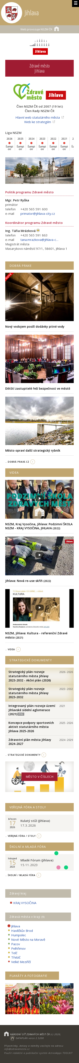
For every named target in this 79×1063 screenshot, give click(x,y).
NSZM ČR (39, 28)
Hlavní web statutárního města (37, 117)
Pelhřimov (16, 948)
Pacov (13, 944)
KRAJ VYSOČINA (22, 903)
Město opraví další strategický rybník (32, 450)
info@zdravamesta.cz (17, 1048)
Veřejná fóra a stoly (27, 807)
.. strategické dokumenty (22, 754)
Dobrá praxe (20, 266)
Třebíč (13, 957)
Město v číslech (40, 777)
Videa (14, 472)
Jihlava (13, 926)
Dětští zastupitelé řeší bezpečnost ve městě (37, 388)
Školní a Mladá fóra (27, 847)
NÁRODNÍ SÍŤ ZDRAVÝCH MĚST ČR (30, 1034)
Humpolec (16, 935)
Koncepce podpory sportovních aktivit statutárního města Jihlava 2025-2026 (31, 727)
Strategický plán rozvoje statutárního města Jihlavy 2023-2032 (28, 693)
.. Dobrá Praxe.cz (17, 461)
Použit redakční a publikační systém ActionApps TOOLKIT (38, 1053)
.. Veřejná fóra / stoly (20, 835)
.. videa (10, 649)
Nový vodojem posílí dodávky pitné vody (34, 326)
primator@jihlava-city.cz (37, 213)
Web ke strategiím (37, 122)
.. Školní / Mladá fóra (20, 875)
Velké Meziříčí (19, 962)
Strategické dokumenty (30, 660)
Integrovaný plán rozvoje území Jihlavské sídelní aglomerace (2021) (31, 710)
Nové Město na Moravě (26, 939)
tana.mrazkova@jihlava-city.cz (39, 239)
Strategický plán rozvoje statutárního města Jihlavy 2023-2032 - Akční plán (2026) (29, 676)
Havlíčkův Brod (20, 930)
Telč (12, 953)
